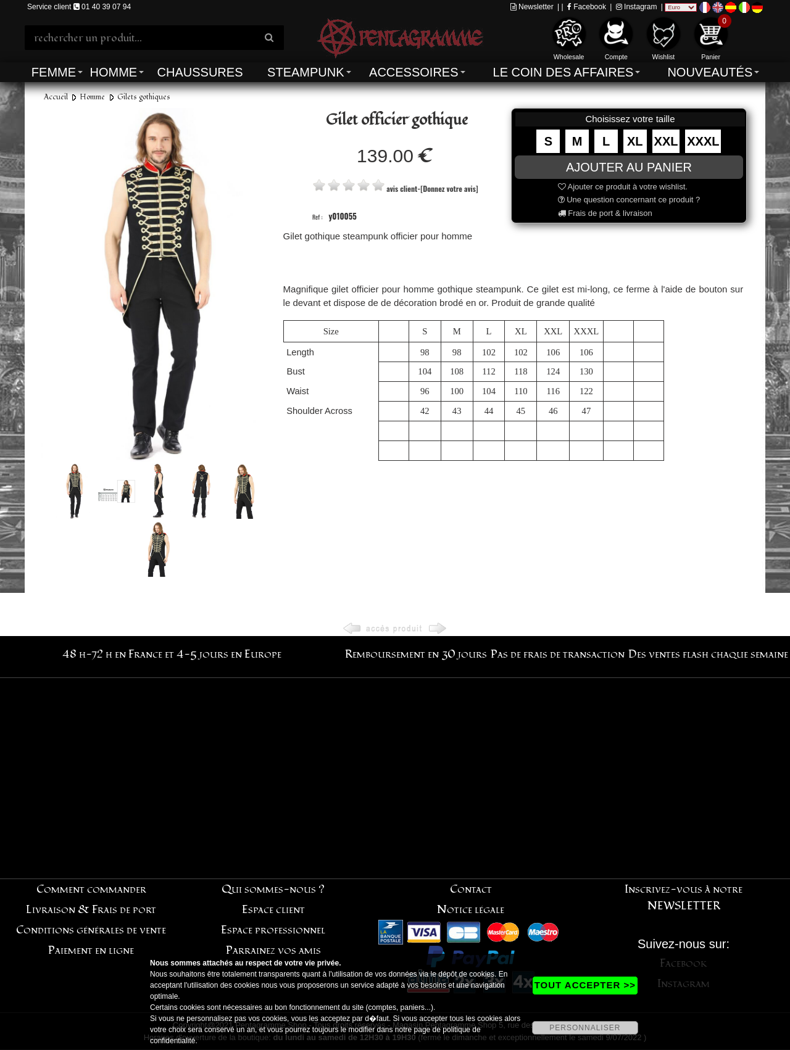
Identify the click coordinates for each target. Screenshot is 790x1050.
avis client (401, 188)
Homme (113, 72)
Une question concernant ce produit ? (629, 199)
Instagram (636, 6)
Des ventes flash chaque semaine (708, 654)
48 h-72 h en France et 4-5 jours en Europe (171, 654)
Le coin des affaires (563, 72)
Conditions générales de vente (91, 930)
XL (635, 141)
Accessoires (413, 72)
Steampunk (305, 72)
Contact (471, 889)
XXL (666, 141)
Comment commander (91, 889)
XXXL (703, 141)
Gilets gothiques (143, 97)
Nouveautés (709, 72)
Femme (53, 72)
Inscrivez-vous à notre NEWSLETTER (683, 898)
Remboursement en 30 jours (416, 654)
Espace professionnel (273, 930)
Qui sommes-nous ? (273, 889)
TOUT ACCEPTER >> (585, 985)
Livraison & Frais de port (91, 909)
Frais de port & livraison (605, 213)
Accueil (56, 97)
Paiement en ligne (91, 950)
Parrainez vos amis (273, 950)
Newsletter (532, 6)
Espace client (273, 909)
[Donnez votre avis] (449, 188)
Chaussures (200, 72)
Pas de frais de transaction (558, 654)
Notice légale (470, 909)
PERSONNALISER (584, 1027)
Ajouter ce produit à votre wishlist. (623, 186)
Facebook (586, 6)
